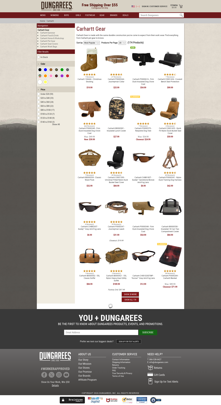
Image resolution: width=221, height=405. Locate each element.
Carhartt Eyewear (47, 32)
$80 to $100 (46, 110)
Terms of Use (118, 376)
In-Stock (42, 57)
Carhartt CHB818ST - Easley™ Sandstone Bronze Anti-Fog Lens (143, 148)
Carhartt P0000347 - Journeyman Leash (116, 196)
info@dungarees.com (158, 362)
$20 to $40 (45, 98)
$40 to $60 (45, 102)
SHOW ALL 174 (130, 299)
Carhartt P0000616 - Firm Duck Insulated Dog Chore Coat (143, 50)
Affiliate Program (87, 379)
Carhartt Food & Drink (49, 35)
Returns (115, 365)
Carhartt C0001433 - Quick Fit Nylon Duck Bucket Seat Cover (170, 98)
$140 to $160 (46, 122)
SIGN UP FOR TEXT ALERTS (129, 341)
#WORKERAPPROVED (55, 368)
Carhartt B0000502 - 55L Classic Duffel (89, 245)
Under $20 (45, 94)
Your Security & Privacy (122, 373)
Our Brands (84, 375)
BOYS (66, 15)
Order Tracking (118, 367)
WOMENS (54, 15)
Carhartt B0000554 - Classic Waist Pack (89, 147)
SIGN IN (145, 6)
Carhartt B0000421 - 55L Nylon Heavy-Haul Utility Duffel (116, 245)
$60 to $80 (45, 106)
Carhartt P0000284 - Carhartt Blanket (170, 245)
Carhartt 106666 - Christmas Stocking (89, 49)
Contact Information (121, 359)
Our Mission (84, 363)
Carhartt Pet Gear (47, 41)
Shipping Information (121, 362)
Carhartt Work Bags (48, 46)
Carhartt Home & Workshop (52, 38)
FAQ (114, 370)
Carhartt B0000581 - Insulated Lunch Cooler (116, 98)
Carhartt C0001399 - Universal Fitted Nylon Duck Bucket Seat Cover (116, 148)
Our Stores (84, 367)
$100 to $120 (46, 114)
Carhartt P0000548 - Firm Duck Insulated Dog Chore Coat (143, 197)
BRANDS (113, 15)
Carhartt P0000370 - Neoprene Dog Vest (143, 98)
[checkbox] (39, 69)
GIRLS (78, 15)
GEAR (102, 15)
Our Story (83, 359)
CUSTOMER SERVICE (158, 6)
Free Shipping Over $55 (100, 4)
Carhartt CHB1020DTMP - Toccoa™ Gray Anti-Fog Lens (143, 245)
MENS (42, 15)
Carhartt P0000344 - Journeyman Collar (116, 49)
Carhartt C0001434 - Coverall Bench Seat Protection (170, 49)
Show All (56, 124)
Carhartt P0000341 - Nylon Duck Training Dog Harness (170, 147)
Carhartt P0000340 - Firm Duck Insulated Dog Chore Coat (89, 99)
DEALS (125, 15)
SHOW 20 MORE (130, 294)
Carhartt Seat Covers (49, 43)
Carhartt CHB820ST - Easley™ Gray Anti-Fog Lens (89, 196)
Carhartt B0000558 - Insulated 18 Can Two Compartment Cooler (170, 197)
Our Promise (85, 371)
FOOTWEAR (90, 15)
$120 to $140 (46, 118)
